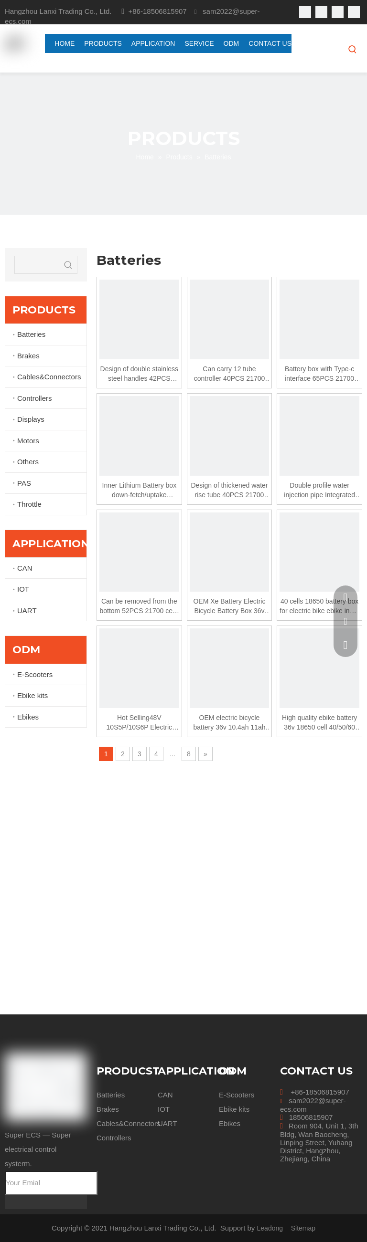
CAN (24, 568)
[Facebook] (305, 12)
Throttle (29, 504)
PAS (24, 483)
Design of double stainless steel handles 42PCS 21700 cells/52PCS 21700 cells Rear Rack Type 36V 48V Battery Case (139, 374)
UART (27, 610)
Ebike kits (32, 695)
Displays (30, 419)
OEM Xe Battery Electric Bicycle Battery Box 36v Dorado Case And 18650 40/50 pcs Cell (229, 606)
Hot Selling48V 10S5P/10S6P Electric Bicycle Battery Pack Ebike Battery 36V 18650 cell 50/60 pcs (139, 723)
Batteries (31, 334)
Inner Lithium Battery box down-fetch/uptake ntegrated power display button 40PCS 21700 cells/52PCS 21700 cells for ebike (139, 490)
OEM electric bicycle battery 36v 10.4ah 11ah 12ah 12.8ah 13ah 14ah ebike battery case (229, 723)
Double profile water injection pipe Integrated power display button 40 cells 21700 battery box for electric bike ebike (319, 490)
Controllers (34, 398)
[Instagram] (354, 12)
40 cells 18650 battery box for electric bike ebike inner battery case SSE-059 (319, 606)
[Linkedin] (321, 12)
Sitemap (303, 1228)
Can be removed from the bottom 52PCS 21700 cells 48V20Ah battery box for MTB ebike (139, 606)
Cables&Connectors (49, 377)
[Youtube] (338, 12)
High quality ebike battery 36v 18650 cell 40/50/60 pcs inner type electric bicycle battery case (319, 723)
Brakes (28, 356)
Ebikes (28, 717)
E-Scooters (35, 674)
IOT (23, 589)
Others (28, 462)
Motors (28, 441)
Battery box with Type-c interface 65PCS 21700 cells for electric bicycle (319, 374)
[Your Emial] (51, 1183)
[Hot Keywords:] (352, 49)
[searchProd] (37, 264)
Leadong (270, 1228)
